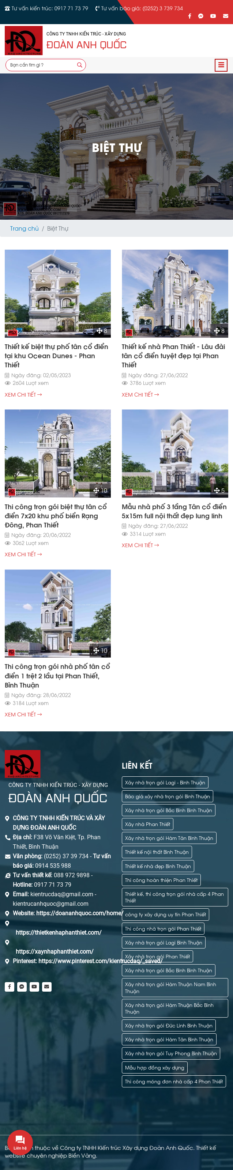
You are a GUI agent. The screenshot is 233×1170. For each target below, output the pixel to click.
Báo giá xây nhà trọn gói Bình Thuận (167, 795)
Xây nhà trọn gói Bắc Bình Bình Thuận (168, 809)
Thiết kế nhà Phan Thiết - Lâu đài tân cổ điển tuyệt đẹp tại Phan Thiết (173, 355)
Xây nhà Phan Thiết (147, 823)
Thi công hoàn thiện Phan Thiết (161, 879)
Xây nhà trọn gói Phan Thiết (157, 956)
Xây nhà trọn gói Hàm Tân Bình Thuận (169, 837)
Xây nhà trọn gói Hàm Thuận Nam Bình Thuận (170, 987)
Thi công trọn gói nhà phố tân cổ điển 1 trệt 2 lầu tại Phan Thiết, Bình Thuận (57, 675)
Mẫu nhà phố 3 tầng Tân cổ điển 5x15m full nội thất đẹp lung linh (174, 510)
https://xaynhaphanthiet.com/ (55, 951)
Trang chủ (24, 228)
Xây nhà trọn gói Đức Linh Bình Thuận (169, 1025)
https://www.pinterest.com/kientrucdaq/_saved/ (100, 961)
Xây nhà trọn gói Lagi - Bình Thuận (165, 782)
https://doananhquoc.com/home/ (80, 913)
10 (100, 490)
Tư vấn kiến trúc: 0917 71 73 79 (50, 7)
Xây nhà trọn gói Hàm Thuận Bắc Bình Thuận (169, 1008)
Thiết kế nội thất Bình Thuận (157, 851)
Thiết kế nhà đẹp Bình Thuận (158, 865)
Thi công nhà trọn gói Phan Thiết (163, 928)
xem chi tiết (23, 395)
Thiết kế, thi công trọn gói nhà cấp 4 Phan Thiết (174, 897)
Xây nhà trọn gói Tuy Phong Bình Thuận (171, 1052)
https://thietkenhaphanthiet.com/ (59, 932)
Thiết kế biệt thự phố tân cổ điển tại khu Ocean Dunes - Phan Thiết (56, 355)
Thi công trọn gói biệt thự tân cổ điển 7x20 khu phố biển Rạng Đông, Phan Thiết (56, 515)
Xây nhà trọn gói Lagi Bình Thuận (163, 942)
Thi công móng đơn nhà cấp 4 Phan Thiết (174, 1081)
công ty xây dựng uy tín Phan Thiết (165, 913)
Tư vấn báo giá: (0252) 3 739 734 (142, 7)
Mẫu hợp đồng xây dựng (154, 1067)
